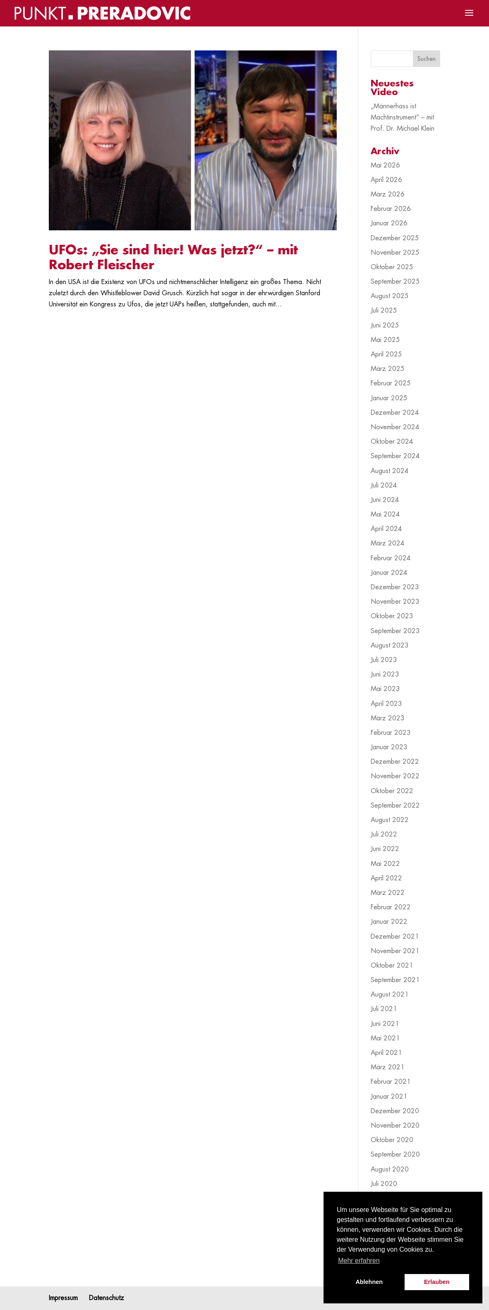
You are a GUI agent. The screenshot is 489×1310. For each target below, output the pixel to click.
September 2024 (395, 456)
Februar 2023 (391, 732)
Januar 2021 (389, 1096)
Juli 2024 (384, 485)
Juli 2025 (384, 310)
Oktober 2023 (392, 616)
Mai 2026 (385, 165)
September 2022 (395, 805)
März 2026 (388, 194)
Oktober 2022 (392, 791)
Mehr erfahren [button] (359, 1260)
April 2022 (386, 878)
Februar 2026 (391, 209)
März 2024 (388, 543)
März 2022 (388, 892)
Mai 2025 (385, 340)
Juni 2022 (385, 849)
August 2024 (390, 471)
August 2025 (390, 296)
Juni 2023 (385, 674)
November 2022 (395, 776)
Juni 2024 (385, 500)
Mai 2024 (385, 514)
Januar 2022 (389, 921)
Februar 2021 (391, 1081)
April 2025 (386, 354)
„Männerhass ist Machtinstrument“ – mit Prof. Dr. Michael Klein (402, 117)
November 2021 (395, 951)
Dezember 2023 (395, 587)
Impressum (63, 1298)
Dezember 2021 (395, 936)
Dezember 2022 (395, 761)
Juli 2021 (384, 1009)
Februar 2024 (391, 558)
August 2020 (390, 1169)
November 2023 (395, 601)
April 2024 (386, 529)
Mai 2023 (385, 689)
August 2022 (390, 820)
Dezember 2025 (395, 238)
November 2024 (395, 427)
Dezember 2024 (395, 412)
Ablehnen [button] (369, 1282)
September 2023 (395, 631)
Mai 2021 (385, 1038)
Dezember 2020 (395, 1111)
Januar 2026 (389, 223)
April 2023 (386, 703)
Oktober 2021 (392, 965)
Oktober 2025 (392, 267)
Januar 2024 (389, 572)
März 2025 (388, 369)
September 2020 (395, 1154)
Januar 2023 (389, 747)
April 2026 (386, 180)
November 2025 (395, 252)
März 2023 (388, 718)
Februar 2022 (391, 907)
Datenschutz (106, 1298)
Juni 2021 (385, 1024)
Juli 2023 (384, 660)
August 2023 (390, 645)
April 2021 (386, 1052)
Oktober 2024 (392, 441)
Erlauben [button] (437, 1282)
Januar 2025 (389, 398)
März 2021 (388, 1067)
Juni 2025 (385, 325)
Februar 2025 (391, 383)
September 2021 (395, 980)
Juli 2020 (384, 1184)
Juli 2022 (384, 834)
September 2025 (395, 281)
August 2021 (390, 994)
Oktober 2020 (392, 1140)
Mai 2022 (385, 864)
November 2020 (395, 1125)
